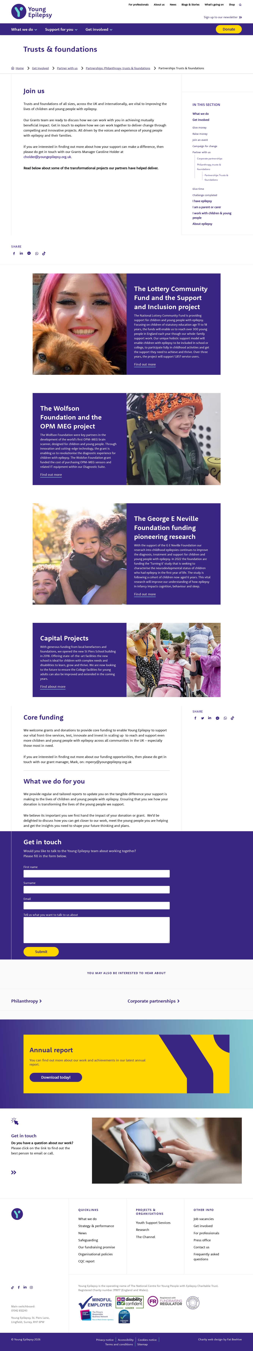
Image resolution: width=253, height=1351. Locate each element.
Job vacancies (204, 1219)
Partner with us (67, 68)
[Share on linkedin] (25, 1287)
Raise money (199, 133)
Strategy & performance (96, 1226)
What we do (22, 29)
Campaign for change (204, 146)
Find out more (145, 364)
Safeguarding (88, 1240)
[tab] (21, 68)
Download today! (56, 1077)
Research (142, 1229)
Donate (229, 29)
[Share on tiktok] (12, 1287)
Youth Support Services (153, 1222)
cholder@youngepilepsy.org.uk (47, 157)
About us (159, 4)
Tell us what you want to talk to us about (51, 915)
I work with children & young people (211, 215)
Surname (29, 883)
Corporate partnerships (209, 158)
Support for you (59, 29)
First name (31, 867)
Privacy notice (105, 1340)
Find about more (53, 686)
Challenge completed (204, 195)
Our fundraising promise (96, 1247)
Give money (199, 127)
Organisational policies (95, 1254)
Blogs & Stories (190, 4)
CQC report (86, 1261)
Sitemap (142, 1344)
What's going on (214, 4)
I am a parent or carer (206, 207)
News (173, 4)
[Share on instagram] (31, 1287)
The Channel (145, 1237)
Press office (202, 1240)
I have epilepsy (202, 201)
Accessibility (126, 1340)
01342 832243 (19, 1310)
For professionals (138, 4)
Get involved (97, 29)
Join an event (200, 140)
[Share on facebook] (18, 1287)
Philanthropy (24, 1001)
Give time (198, 189)
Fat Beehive (234, 1339)
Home (20, 68)
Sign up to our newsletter (221, 17)
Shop (232, 4)
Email (27, 899)
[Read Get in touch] (51, 1172)
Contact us (201, 1247)
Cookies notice (147, 1340)
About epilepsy (202, 224)
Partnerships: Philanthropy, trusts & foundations (118, 68)
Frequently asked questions (206, 1256)
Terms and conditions (119, 1344)
